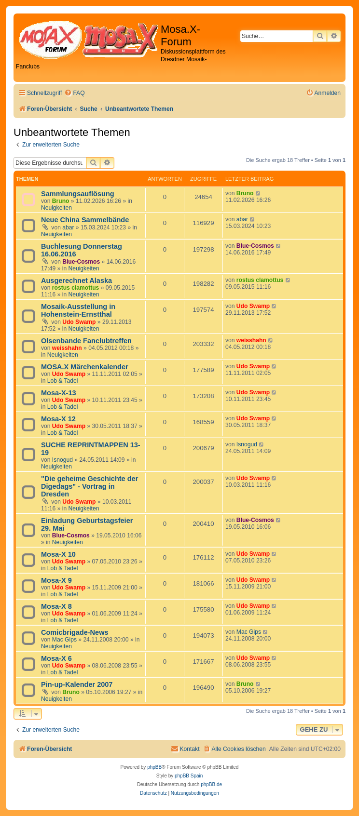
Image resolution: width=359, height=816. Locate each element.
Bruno (60, 201)
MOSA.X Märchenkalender (84, 367)
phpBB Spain (189, 775)
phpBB (154, 767)
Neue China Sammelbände (85, 220)
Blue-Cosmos (81, 261)
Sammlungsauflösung (77, 194)
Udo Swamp (79, 322)
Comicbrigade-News (75, 632)
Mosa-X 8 (56, 606)
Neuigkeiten (56, 207)
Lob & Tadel (62, 380)
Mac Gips (64, 639)
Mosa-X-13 (58, 393)
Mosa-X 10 (58, 554)
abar (68, 227)
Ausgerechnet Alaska (76, 280)
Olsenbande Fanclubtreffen (86, 341)
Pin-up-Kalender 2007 (76, 684)
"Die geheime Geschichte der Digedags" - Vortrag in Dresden (89, 486)
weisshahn (67, 348)
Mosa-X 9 (56, 580)
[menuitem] (74, 93)
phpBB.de (211, 784)
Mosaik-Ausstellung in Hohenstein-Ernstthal (78, 310)
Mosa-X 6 (56, 658)
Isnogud (62, 459)
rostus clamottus (75, 287)
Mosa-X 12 (58, 419)
